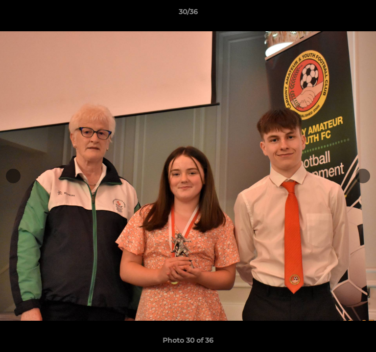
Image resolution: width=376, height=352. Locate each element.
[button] (364, 14)
